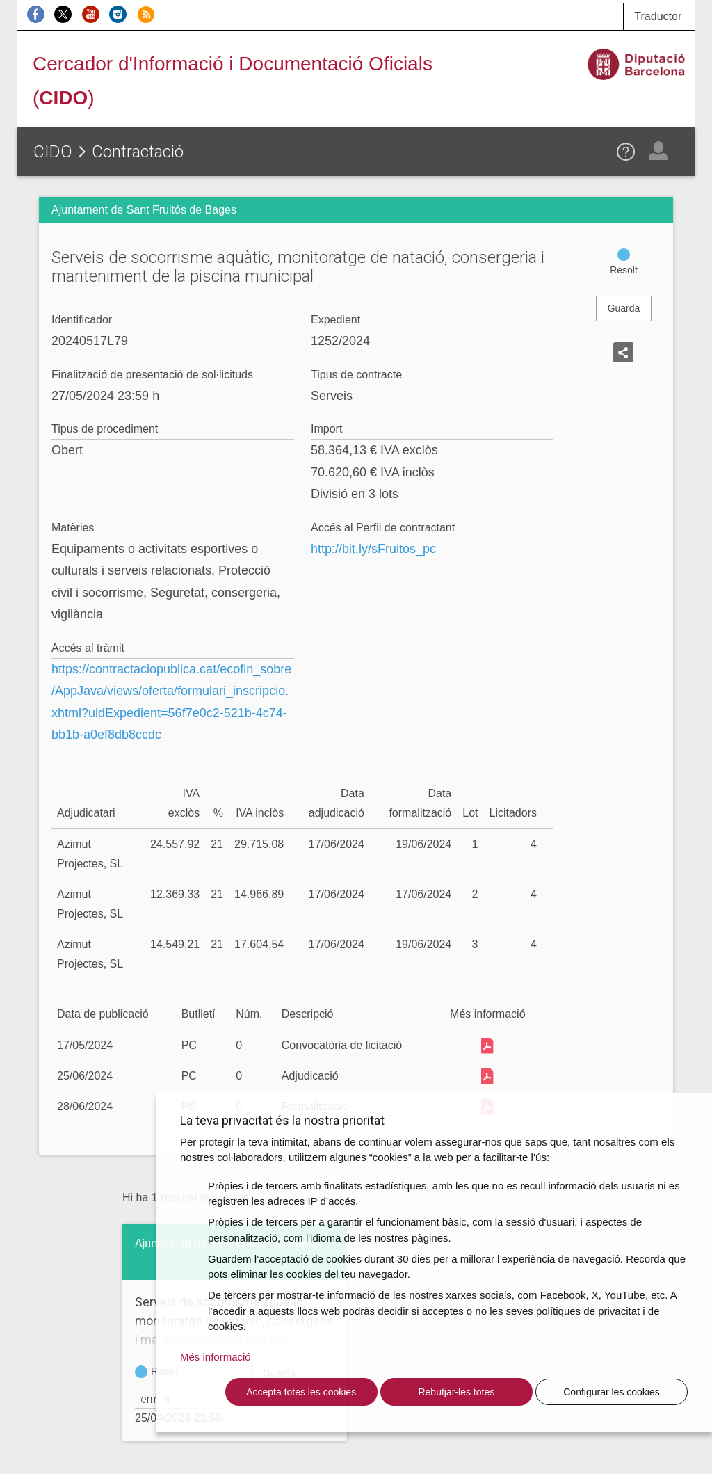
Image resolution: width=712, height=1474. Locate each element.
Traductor (657, 16)
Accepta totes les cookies (301, 1391)
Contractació (138, 151)
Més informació (215, 1357)
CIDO (52, 151)
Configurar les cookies (611, 1391)
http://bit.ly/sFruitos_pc (373, 549)
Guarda (624, 308)
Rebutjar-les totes (456, 1391)
